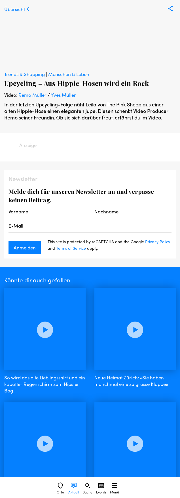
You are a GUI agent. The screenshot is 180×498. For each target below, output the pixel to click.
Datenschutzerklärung (28, 467)
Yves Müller (63, 94)
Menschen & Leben (68, 74)
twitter (64, 440)
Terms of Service (71, 248)
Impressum (16, 451)
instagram (41, 440)
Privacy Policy (157, 241)
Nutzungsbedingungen (29, 459)
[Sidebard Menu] (114, 485)
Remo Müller (32, 94)
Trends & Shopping (25, 74)
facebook (15, 440)
